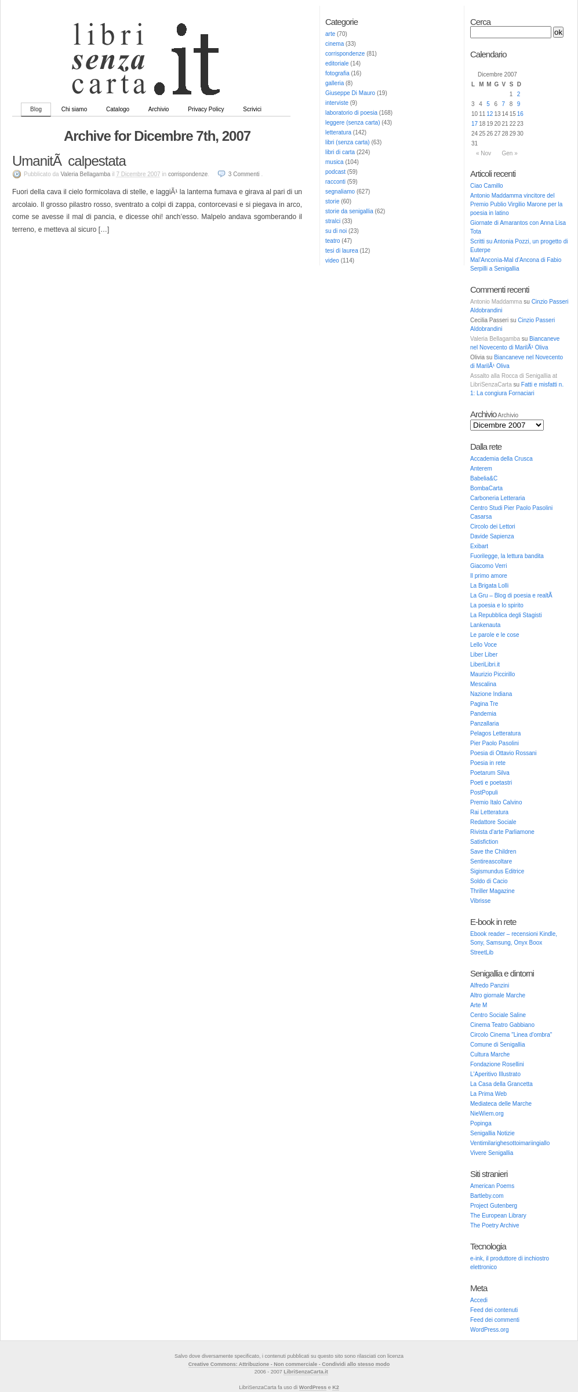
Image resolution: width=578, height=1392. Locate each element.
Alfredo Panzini (489, 985)
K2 (335, 1387)
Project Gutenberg (493, 1205)
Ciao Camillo (486, 186)
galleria (334, 83)
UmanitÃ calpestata (69, 161)
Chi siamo (74, 109)
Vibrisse (480, 901)
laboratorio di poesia (351, 113)
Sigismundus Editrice (497, 871)
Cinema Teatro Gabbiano (502, 1025)
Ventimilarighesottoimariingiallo (510, 1143)
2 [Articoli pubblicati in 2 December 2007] (519, 94)
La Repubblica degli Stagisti (505, 615)
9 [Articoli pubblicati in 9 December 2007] (519, 104)
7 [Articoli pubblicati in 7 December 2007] (504, 104)
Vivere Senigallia (491, 1153)
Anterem (481, 468)
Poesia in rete (488, 763)
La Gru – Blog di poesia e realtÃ (512, 595)
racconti (335, 181)
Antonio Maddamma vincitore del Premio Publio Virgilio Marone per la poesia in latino (516, 204)
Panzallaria (484, 723)
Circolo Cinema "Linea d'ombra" (511, 1035)
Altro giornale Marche (497, 995)
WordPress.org (489, 1330)
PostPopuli (484, 792)
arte (330, 34)
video (332, 260)
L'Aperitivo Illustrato (495, 1074)
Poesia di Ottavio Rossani (503, 753)
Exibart (479, 546)
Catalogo (117, 109)
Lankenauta (485, 625)
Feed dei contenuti (494, 1310)
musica (334, 162)
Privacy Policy (206, 109)
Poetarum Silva (490, 773)
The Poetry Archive (494, 1225)
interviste (336, 103)
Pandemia (483, 713)
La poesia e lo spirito (497, 605)
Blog (36, 109)
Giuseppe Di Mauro (350, 93)
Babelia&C (483, 478)
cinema (334, 44)
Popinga (481, 1123)
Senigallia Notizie (492, 1133)
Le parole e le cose (494, 635)
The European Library (498, 1215)
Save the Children (493, 851)
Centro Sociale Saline (498, 1015)
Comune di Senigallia (497, 1044)
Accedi (479, 1300)
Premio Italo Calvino (496, 802)
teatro (332, 241)
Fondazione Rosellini (497, 1064)
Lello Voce (483, 645)
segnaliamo (340, 191)
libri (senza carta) (347, 142)
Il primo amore (488, 576)
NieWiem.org (487, 1113)
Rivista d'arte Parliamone (502, 832)
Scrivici (252, 109)
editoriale (337, 63)
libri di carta (340, 152)
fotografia (337, 73)
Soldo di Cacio (488, 881)
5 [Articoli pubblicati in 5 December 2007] (488, 104)
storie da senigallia (349, 211)
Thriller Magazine (492, 891)
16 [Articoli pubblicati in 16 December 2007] (520, 114)
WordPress (312, 1387)
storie (332, 201)
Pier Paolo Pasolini (494, 743)
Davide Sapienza (492, 536)
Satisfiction (484, 842)
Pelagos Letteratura (495, 733)
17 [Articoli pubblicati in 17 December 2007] (474, 124)
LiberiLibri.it (485, 664)
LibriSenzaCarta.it (305, 1372)
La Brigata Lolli (489, 585)
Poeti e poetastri (491, 782)
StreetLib (481, 952)
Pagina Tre (484, 704)
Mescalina (483, 684)
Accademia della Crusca (501, 459)
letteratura (338, 132)
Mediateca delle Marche (501, 1104)
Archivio (158, 109)
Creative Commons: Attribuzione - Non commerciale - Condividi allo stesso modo (289, 1364)
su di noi (336, 231)
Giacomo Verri (488, 566)
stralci (332, 221)
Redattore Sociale (493, 822)
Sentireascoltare (491, 861)
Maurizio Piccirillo (492, 674)
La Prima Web (488, 1094)
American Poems (492, 1186)
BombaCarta (486, 488)
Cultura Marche (490, 1054)
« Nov (483, 153)
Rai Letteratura (489, 812)
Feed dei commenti (494, 1320)
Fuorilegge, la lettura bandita (507, 556)
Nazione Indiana (491, 694)
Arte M (478, 1005)
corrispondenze (345, 53)
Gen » (509, 153)
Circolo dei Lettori (492, 526)
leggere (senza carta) (352, 122)
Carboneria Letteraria (497, 498)
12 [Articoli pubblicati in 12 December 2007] (489, 114)
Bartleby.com (487, 1196)
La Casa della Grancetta (501, 1084)
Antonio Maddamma (496, 301)
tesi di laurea (341, 250)
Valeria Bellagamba (495, 339)
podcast (335, 172)
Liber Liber (483, 654)
